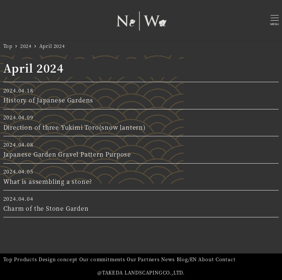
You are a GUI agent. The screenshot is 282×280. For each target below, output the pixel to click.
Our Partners (143, 259)
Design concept (58, 259)
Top (7, 259)
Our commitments (102, 259)
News (168, 259)
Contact (226, 259)
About (206, 259)
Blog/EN (187, 259)
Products (25, 259)
